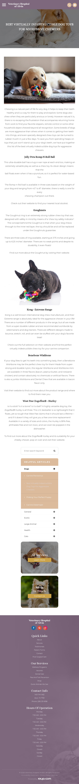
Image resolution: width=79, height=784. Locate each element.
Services (39, 643)
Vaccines (39, 671)
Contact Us (39, 596)
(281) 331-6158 (42, 701)
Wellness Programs (39, 667)
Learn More (39, 560)
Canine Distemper (34, 505)
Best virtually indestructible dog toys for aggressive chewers (39, 486)
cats (26, 536)
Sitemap (54, 775)
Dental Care (39, 674)
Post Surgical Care (39, 657)
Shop (39, 681)
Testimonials (39, 647)
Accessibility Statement (29, 775)
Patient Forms (39, 650)
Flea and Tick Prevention (39, 677)
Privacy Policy (45, 775)
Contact (39, 653)
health (27, 530)
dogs (26, 469)
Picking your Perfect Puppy (38, 497)
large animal (30, 524)
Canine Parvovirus (34, 476)
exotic (27, 518)
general (27, 512)
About (39, 640)
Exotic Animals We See (39, 684)
